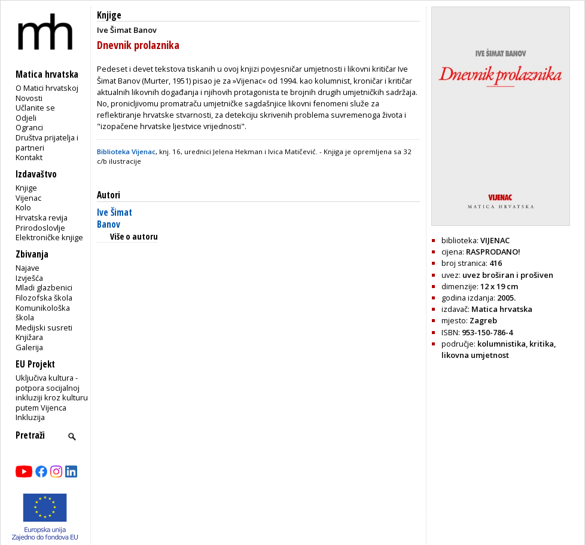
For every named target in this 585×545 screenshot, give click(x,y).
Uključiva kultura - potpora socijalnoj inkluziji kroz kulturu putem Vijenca (52, 392)
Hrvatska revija (42, 217)
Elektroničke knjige (49, 237)
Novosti (29, 98)
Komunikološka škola (43, 312)
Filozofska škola (44, 297)
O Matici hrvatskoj (47, 87)
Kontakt (29, 157)
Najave (27, 267)
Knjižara (29, 337)
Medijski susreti (44, 327)
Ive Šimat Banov (114, 218)
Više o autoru (134, 236)
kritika (541, 343)
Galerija (29, 347)
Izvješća (29, 277)
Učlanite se (35, 107)
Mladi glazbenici (44, 287)
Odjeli (26, 117)
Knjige (26, 187)
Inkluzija (30, 417)
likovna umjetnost (475, 355)
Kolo (23, 207)
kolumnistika (501, 343)
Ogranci (29, 127)
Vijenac (28, 197)
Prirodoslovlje (40, 227)
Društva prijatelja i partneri (47, 142)
